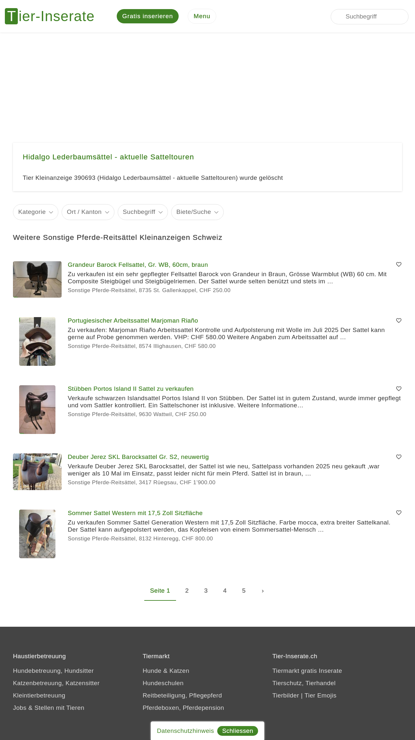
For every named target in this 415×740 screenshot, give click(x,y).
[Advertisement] (207, 81)
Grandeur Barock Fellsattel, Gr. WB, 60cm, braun (138, 264)
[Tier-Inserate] (53, 16)
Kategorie (32, 211)
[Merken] (399, 264)
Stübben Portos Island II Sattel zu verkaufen (131, 388)
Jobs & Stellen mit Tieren (48, 707)
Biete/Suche (193, 211)
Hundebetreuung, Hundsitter (53, 670)
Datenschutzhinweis (185, 730)
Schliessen (237, 730)
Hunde (152, 670)
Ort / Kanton (84, 211)
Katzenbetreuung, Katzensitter (56, 683)
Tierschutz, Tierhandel (304, 683)
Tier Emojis (320, 695)
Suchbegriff (139, 211)
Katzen (179, 670)
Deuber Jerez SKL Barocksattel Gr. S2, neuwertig (138, 456)
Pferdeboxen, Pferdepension (183, 707)
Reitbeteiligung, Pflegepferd (182, 695)
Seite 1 (160, 590)
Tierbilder (285, 695)
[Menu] (202, 16)
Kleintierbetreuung (39, 695)
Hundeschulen (163, 683)
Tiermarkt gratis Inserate (307, 670)
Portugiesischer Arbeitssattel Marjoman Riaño (133, 320)
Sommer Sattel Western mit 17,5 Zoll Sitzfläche (135, 513)
